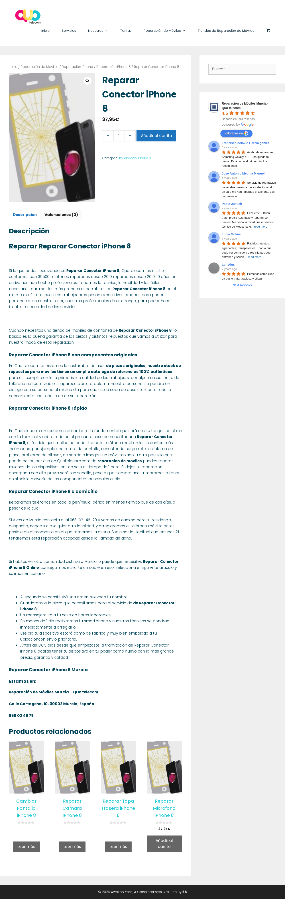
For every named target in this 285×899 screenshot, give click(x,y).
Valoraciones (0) (61, 214)
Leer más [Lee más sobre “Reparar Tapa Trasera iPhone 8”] (118, 846)
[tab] (25, 215)
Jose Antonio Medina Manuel (243, 173)
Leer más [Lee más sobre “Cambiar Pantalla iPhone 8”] (26, 846)
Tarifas (126, 30)
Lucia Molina (231, 234)
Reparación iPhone (77, 66)
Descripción (25, 214)
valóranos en (236, 133)
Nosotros (101, 30)
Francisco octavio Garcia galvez (245, 143)
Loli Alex (228, 264)
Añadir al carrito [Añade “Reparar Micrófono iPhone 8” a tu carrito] (164, 843)
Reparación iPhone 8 (113, 66)
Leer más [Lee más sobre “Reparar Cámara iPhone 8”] (72, 846)
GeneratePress (149, 891)
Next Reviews (242, 285)
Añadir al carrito (156, 135)
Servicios (69, 30)
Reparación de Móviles (168, 30)
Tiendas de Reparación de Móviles (226, 30)
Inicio (45, 30)
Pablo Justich (232, 204)
